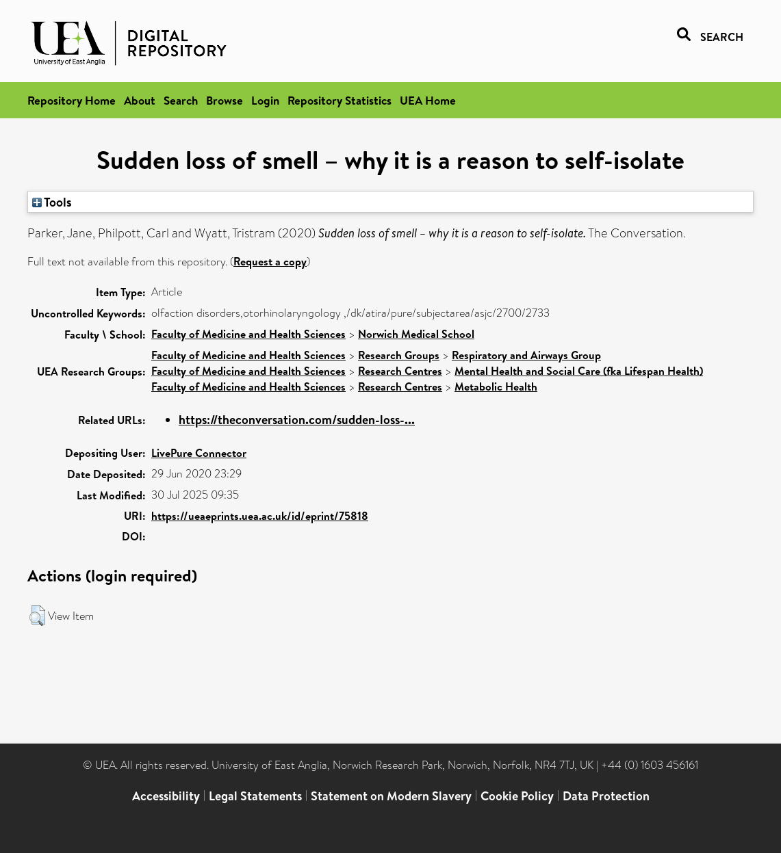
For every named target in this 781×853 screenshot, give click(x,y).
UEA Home (428, 100)
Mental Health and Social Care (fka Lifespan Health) (578, 370)
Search (181, 100)
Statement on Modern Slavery (391, 795)
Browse (224, 100)
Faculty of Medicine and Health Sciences (248, 333)
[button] (37, 615)
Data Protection (606, 795)
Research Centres (400, 370)
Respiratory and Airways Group (526, 355)
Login (265, 100)
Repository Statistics (339, 100)
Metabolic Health (495, 386)
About (139, 100)
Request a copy (270, 261)
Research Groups (398, 355)
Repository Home (71, 100)
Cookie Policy (517, 795)
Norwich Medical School (416, 333)
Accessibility (166, 795)
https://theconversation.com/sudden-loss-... (297, 419)
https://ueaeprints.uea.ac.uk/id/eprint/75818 (259, 515)
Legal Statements (255, 795)
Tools (52, 202)
